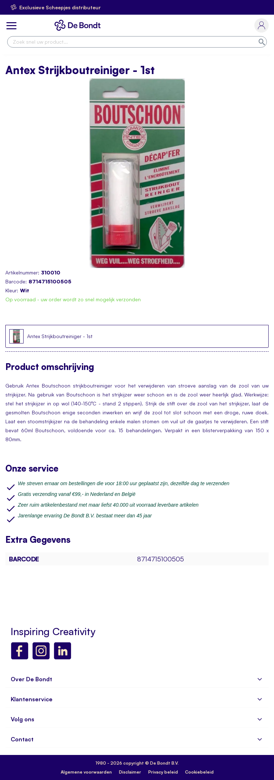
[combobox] (137, 42)
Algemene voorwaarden (86, 772)
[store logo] (79, 25)
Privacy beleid (163, 772)
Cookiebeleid (199, 772)
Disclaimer (130, 772)
